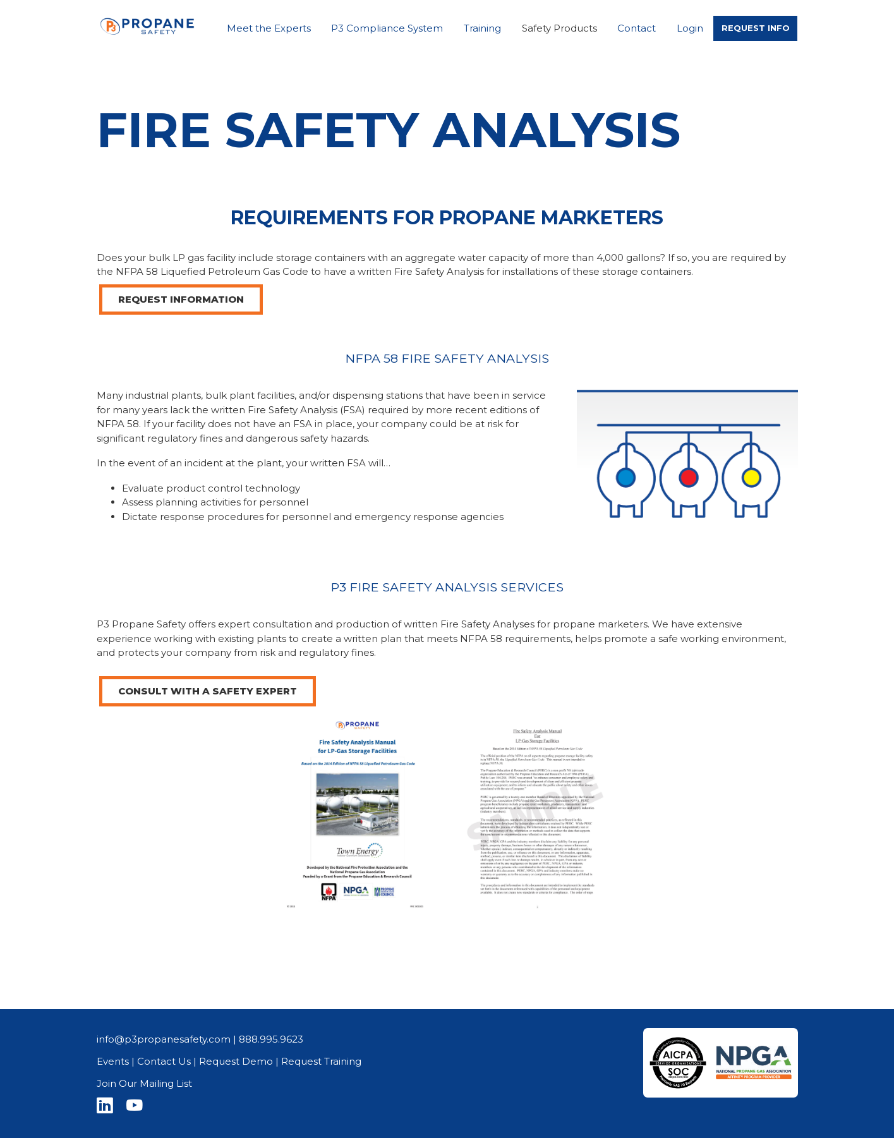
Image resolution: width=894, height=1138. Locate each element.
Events (113, 1061)
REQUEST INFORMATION (181, 299)
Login (690, 28)
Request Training (321, 1061)
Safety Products (559, 28)
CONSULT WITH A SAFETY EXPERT (207, 691)
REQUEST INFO (756, 28)
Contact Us (164, 1061)
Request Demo (236, 1061)
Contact (636, 28)
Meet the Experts (269, 28)
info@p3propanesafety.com (164, 1039)
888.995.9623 (271, 1039)
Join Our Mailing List (144, 1083)
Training (482, 28)
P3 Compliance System (387, 28)
